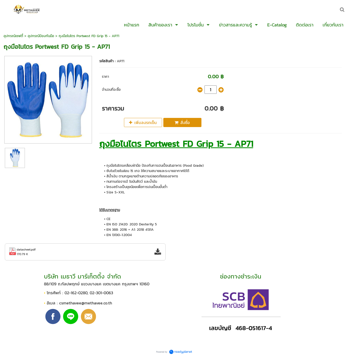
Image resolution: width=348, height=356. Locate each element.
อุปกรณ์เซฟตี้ (13, 36)
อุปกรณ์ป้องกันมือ (41, 36)
